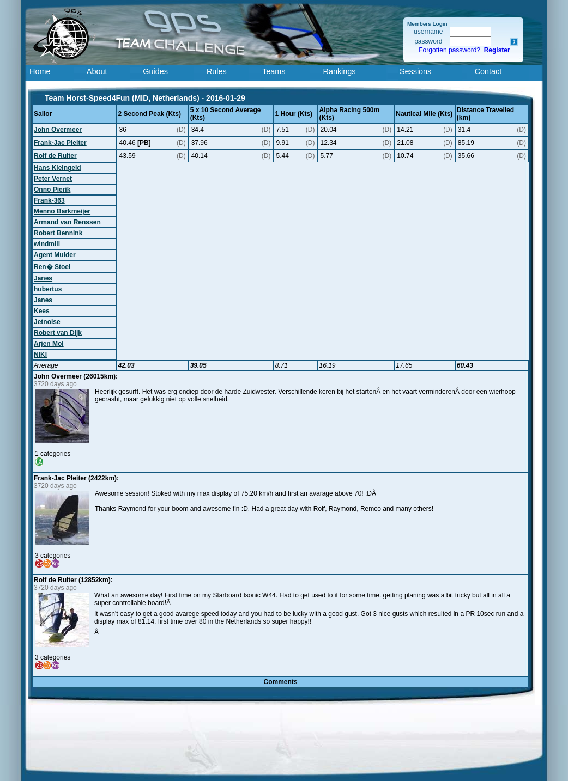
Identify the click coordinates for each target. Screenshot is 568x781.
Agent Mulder (55, 255)
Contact (488, 71)
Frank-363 (49, 200)
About (97, 71)
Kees (42, 311)
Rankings (339, 71)
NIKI (40, 354)
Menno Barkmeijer (62, 211)
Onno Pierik (52, 189)
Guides (155, 71)
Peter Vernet (53, 178)
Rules (217, 71)
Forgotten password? (449, 50)
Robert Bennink (58, 233)
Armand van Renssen (67, 222)
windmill (47, 244)
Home (39, 71)
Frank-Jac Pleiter (60, 143)
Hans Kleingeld (57, 168)
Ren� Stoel (52, 267)
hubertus (48, 289)
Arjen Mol (49, 343)
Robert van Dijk (58, 333)
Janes (43, 278)
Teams (273, 71)
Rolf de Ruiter (55, 156)
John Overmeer (58, 129)
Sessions (415, 71)
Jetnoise (47, 322)
